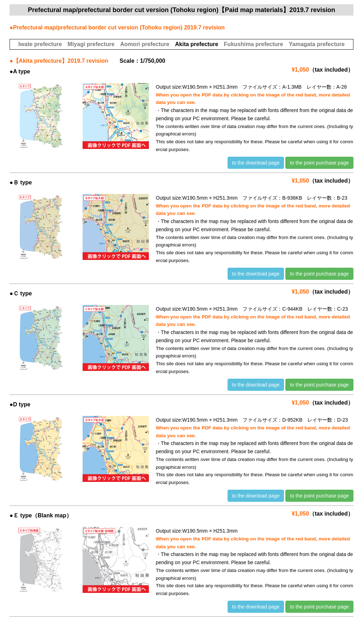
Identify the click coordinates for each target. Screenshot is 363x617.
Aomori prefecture (144, 44)
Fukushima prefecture (253, 44)
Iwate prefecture (40, 44)
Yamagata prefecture (317, 44)
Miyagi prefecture (91, 44)
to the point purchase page (319, 163)
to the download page (256, 163)
